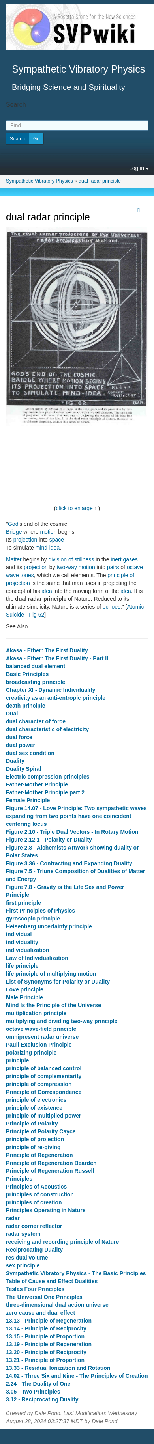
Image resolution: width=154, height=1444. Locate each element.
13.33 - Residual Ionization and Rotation (58, 1368)
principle (17, 1060)
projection (25, 540)
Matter (14, 559)
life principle (22, 966)
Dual (12, 713)
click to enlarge (74, 508)
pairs (113, 567)
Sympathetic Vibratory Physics (39, 181)
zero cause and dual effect (40, 1313)
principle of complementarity (43, 1076)
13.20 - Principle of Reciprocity (46, 1352)
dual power (20, 745)
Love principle (24, 989)
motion (48, 532)
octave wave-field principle (41, 1029)
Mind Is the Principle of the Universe (53, 1005)
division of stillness (71, 559)
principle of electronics (36, 1100)
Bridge (14, 532)
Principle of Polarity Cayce (41, 1131)
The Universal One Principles (44, 1297)
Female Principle (28, 800)
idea (46, 591)
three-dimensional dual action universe (57, 1305)
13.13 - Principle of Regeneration (49, 1320)
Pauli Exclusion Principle (39, 1045)
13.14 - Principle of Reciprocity (46, 1328)
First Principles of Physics (40, 910)
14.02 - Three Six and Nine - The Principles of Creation (77, 1376)
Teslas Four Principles (35, 1289)
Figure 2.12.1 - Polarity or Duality (49, 840)
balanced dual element (35, 666)
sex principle (23, 1265)
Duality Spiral (23, 769)
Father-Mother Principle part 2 (45, 792)
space (56, 540)
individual (19, 934)
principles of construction (40, 1194)
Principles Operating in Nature (46, 1210)
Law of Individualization (37, 958)
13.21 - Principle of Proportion (45, 1360)
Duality (15, 761)
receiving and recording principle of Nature (62, 1242)
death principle (25, 705)
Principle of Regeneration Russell (50, 1171)
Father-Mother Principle (37, 784)
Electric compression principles (48, 776)
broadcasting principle (35, 682)
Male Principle (24, 997)
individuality (22, 942)
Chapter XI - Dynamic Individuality (50, 690)
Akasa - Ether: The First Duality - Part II (57, 658)
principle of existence (34, 1108)
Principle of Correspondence (43, 1092)
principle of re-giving (33, 1147)
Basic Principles (27, 674)
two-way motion (75, 567)
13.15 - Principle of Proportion (45, 1336)
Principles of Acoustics (36, 1186)
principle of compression (38, 1084)
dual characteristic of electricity (47, 729)
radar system (23, 1234)
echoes (111, 607)
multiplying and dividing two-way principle (61, 1021)
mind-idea (48, 547)
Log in (139, 168)
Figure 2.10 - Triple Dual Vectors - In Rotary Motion (72, 832)
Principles (19, 1179)
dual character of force (36, 721)
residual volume (27, 1257)
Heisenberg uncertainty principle (49, 926)
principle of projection (35, 1139)
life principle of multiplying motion (51, 974)
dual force (19, 737)
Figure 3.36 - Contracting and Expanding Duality (69, 863)
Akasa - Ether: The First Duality (47, 650)
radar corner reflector (34, 1226)
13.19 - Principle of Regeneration (49, 1344)
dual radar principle (100, 181)
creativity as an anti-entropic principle (55, 698)
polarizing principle (31, 1052)
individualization (27, 950)
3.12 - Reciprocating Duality (42, 1399)
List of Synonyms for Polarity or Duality (58, 981)
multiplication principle (36, 1013)
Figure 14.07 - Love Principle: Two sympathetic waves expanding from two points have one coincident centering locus (76, 816)
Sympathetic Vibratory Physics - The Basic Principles (76, 1273)
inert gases (124, 559)
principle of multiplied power (43, 1115)
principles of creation (34, 1202)
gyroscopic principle (33, 918)
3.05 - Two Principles (33, 1391)
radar (13, 1218)
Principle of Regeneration (39, 1155)
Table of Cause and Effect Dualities (52, 1281)
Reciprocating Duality (34, 1249)
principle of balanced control (43, 1068)
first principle (23, 903)
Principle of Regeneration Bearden (51, 1163)
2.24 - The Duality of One (38, 1384)
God (13, 524)
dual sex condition (30, 753)
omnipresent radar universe (42, 1037)
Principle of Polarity (32, 1123)
